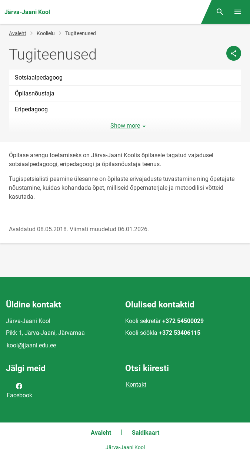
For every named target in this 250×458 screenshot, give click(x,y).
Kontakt (136, 384)
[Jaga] (233, 53)
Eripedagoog (31, 109)
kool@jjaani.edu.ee (31, 345)
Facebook (19, 390)
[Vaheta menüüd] (237, 11)
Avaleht (17, 33)
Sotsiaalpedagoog (39, 77)
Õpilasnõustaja (34, 93)
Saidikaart (145, 432)
